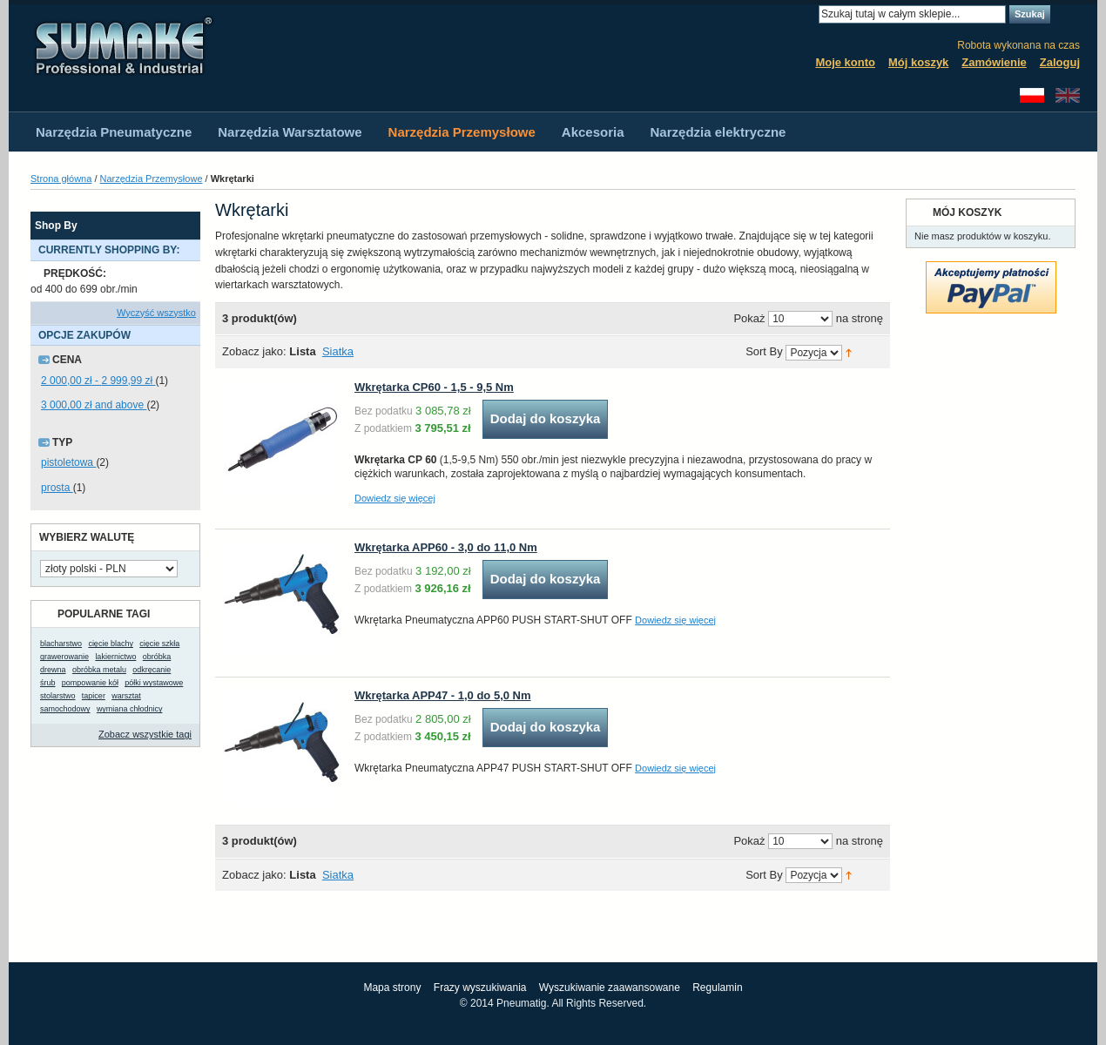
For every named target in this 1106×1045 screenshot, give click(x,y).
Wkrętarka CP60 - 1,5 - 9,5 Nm (434, 387)
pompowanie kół (90, 682)
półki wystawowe (154, 682)
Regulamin (717, 987)
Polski (1032, 95)
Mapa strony (392, 987)
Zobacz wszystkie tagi (145, 734)
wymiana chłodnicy (130, 709)
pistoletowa (68, 462)
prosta (57, 488)
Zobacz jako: (254, 351)
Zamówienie (993, 62)
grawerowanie (64, 656)
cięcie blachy (110, 643)
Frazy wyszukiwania (480, 987)
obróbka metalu (99, 669)
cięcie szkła (159, 643)
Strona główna (60, 178)
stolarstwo (58, 695)
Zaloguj (1060, 62)
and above (93, 405)
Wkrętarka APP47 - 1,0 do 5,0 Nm (442, 695)
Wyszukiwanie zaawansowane (609, 987)
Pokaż (749, 318)
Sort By (764, 352)
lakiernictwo (115, 656)
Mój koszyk (918, 62)
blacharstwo (61, 643)
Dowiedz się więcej (394, 498)
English (1067, 95)
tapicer (93, 695)
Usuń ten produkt (192, 274)
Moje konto (845, 62)
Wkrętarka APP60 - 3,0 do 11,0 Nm (445, 547)
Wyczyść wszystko (156, 312)
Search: (808, 14)
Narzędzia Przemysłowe (151, 178)
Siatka (338, 351)
